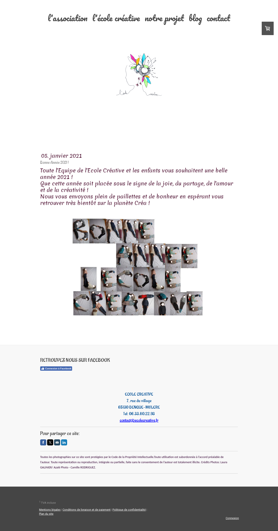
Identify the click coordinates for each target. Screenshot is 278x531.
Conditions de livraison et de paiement (87, 509)
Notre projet (164, 18)
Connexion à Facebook (56, 368)
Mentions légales (50, 509)
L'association (68, 18)
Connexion (232, 518)
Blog (195, 18)
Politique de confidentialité (129, 509)
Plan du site (46, 513)
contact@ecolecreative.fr (139, 420)
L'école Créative (116, 18)
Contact (218, 18)
